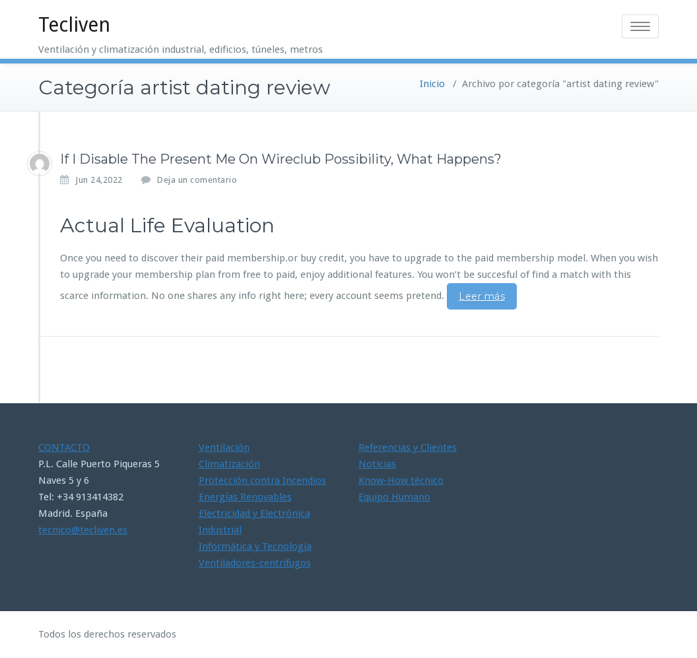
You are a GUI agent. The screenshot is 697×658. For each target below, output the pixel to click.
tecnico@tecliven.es (82, 530)
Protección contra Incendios (262, 480)
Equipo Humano (394, 497)
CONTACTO (64, 447)
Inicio (432, 84)
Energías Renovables (245, 497)
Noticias (377, 464)
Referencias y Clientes (407, 447)
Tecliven (74, 24)
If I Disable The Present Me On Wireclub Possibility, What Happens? (281, 159)
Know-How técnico (401, 480)
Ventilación (224, 447)
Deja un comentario (197, 180)
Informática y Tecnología (255, 546)
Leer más (482, 296)
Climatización (229, 464)
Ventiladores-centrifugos (255, 563)
